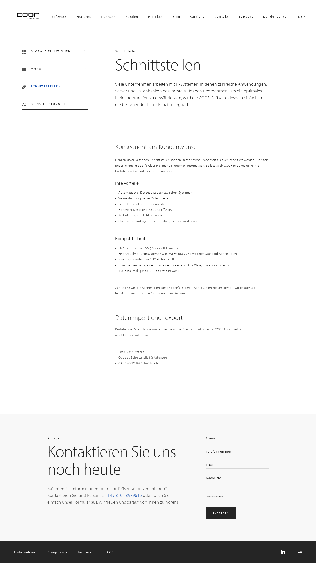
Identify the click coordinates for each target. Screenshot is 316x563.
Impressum (87, 552)
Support (246, 16)
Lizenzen (108, 16)
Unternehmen (26, 552)
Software (59, 16)
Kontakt (221, 16)
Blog (176, 16)
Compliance (58, 552)
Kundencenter (275, 16)
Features (83, 16)
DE (300, 16)
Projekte (155, 16)
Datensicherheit (215, 496)
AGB (110, 552)
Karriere (197, 16)
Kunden (132, 16)
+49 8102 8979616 (124, 495)
